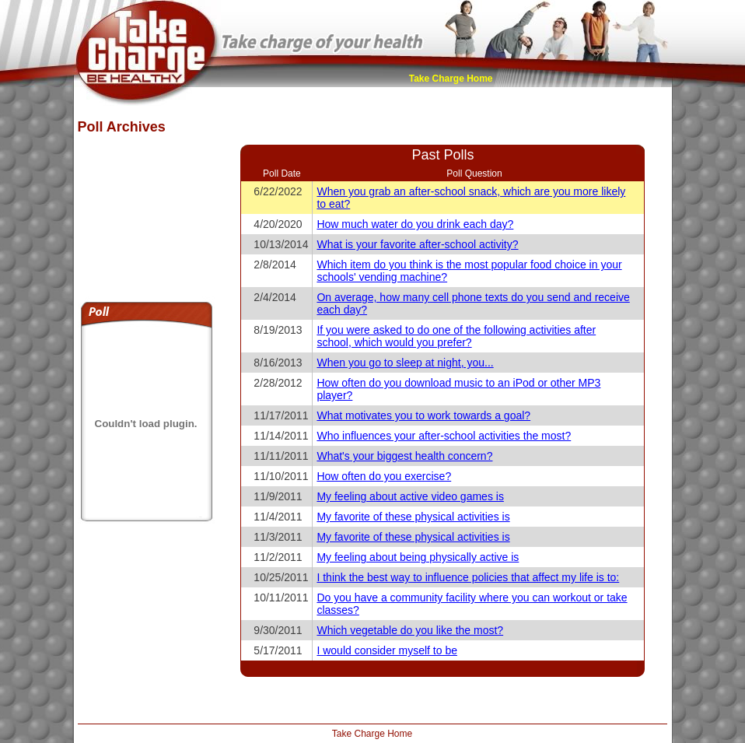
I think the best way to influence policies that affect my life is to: (468, 577)
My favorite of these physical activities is (413, 516)
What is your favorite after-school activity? (417, 244)
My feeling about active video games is (410, 496)
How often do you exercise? (384, 476)
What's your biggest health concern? (404, 456)
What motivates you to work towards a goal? (423, 415)
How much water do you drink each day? (415, 224)
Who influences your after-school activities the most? (444, 435)
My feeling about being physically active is (418, 557)
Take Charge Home (451, 78)
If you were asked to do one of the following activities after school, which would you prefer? (456, 336)
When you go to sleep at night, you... (405, 362)
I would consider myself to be (387, 650)
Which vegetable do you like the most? (410, 630)
